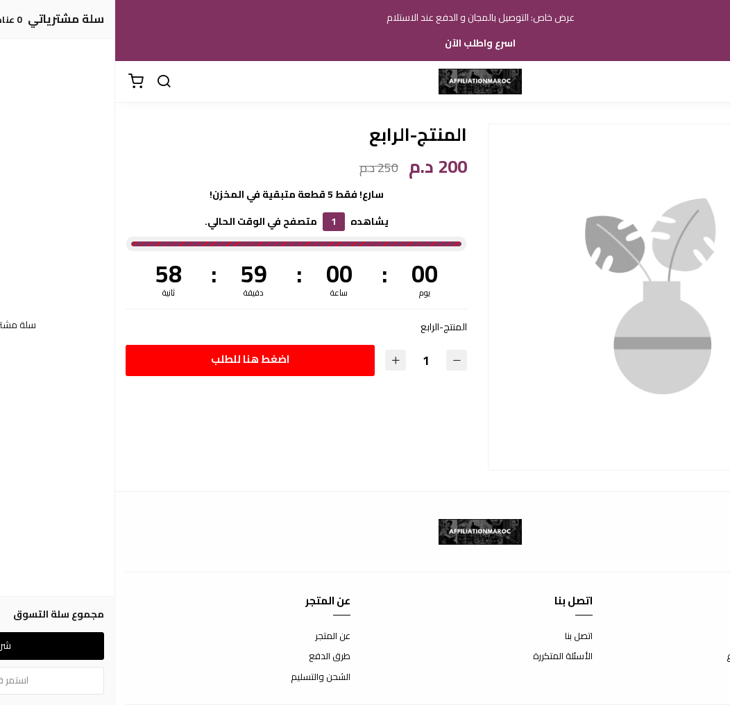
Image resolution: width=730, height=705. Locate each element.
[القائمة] (709, 81)
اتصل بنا (463, 636)
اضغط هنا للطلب (134, 359)
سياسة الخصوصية (685, 677)
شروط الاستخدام (688, 636)
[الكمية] (310, 360)
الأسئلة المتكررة (447, 656)
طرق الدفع (214, 656)
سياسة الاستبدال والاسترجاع (665, 656)
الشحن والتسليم (205, 677)
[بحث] (48, 81)
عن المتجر (217, 636)
